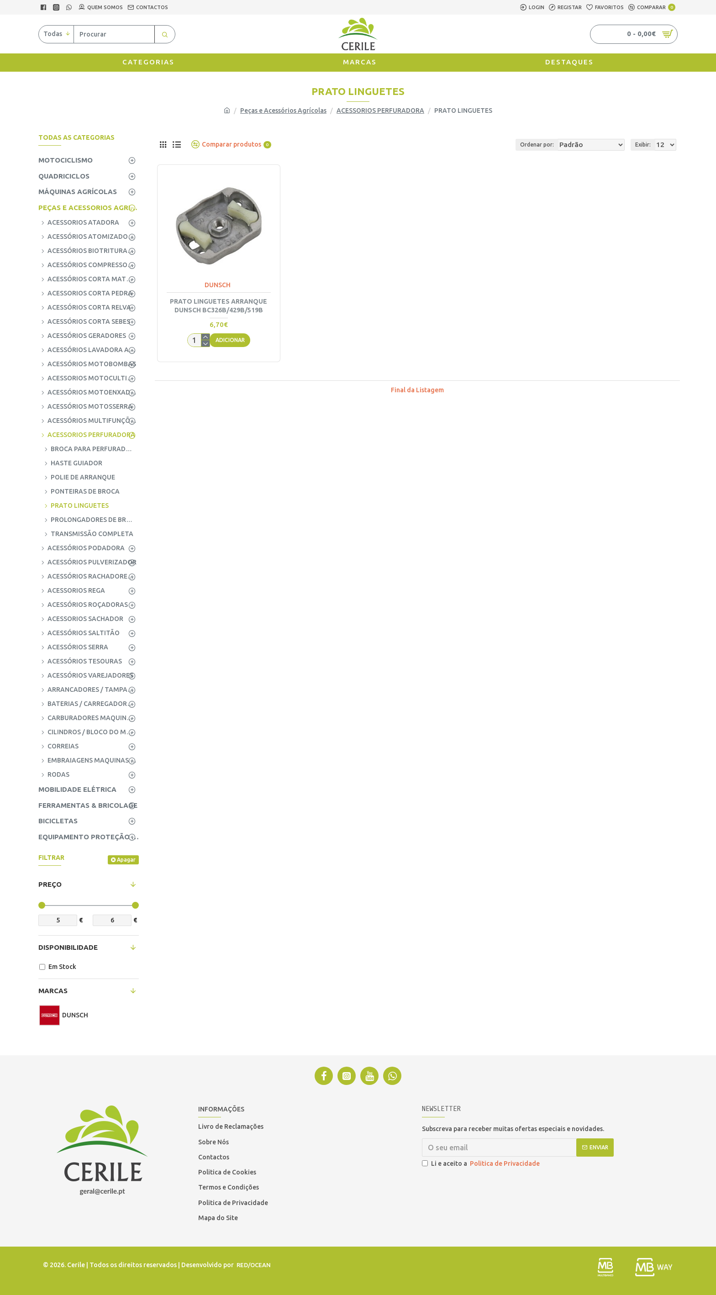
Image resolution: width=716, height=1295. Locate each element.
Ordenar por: (528, 144)
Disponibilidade (68, 947)
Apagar (126, 860)
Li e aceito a (481, 1164)
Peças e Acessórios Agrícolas (283, 110)
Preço (50, 884)
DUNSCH (218, 285)
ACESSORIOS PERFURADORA (380, 110)
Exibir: (645, 144)
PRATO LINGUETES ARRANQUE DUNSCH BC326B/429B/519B (218, 305)
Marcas (53, 991)
